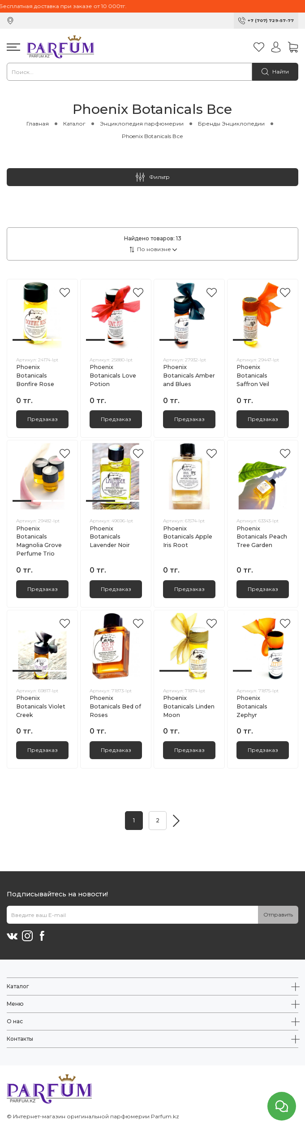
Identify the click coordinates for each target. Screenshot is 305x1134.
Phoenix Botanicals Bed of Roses (115, 706)
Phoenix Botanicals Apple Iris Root (187, 537)
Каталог (74, 123)
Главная (37, 123)
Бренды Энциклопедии (231, 123)
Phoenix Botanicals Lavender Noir (110, 537)
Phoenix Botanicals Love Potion (113, 375)
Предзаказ (42, 419)
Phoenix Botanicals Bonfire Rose (35, 375)
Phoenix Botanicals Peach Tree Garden (261, 537)
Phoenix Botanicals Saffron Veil (252, 375)
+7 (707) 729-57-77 (271, 20)
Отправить (278, 914)
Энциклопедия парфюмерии (142, 123)
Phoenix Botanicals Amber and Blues (189, 375)
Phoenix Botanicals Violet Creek (40, 706)
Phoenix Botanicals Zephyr (251, 706)
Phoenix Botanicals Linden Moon (189, 706)
